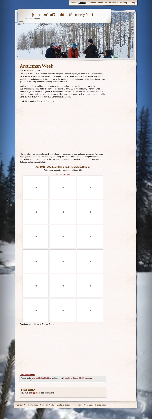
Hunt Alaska (33, 405)
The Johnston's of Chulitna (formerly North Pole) (64, 15)
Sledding (82, 3)
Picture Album (100, 405)
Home (73, 3)
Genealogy (88, 405)
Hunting (123, 3)
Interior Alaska (111, 3)
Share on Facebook (62, 174)
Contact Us (21, 405)
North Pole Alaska (47, 405)
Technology (77, 405)
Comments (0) (26, 380)
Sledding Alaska (85, 378)
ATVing (132, 3)
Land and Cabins (96, 3)
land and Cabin (38, 378)
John (27, 70)
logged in (35, 393)
